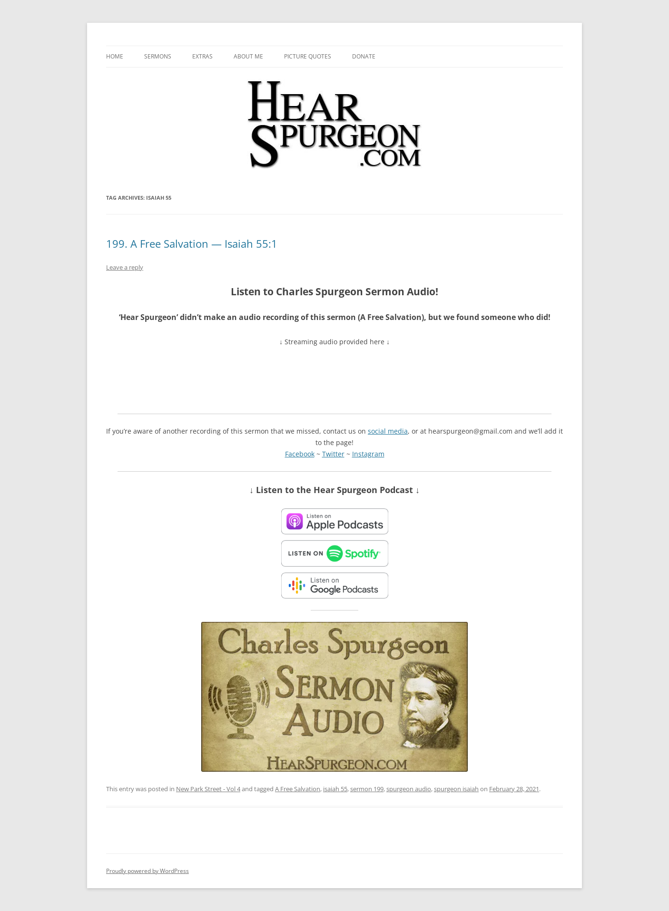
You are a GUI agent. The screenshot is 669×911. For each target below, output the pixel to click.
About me (248, 56)
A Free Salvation (297, 789)
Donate (363, 56)
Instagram (368, 453)
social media (388, 431)
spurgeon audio (408, 789)
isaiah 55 (335, 789)
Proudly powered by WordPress (147, 871)
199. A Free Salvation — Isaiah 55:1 (191, 243)
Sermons (157, 56)
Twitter (333, 453)
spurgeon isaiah (456, 789)
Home (114, 56)
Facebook (300, 453)
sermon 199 (367, 789)
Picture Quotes (307, 56)
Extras (202, 56)
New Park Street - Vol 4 (208, 789)
